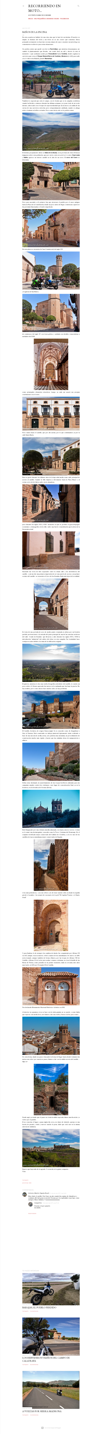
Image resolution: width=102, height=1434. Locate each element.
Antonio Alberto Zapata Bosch (38, 1193)
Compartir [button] (25, 1180)
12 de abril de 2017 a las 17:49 (51, 1203)
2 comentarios (34, 1311)
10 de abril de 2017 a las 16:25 (58, 1193)
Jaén (30, 1183)
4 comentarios (34, 1415)
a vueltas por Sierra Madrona (41, 1411)
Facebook (64, 19)
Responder (32, 1213)
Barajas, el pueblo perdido (39, 1307)
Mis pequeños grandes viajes (46, 19)
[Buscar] (78, 5)
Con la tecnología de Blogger (51, 1428)
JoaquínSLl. (38, 1203)
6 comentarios (34, 1364)
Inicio (30, 19)
